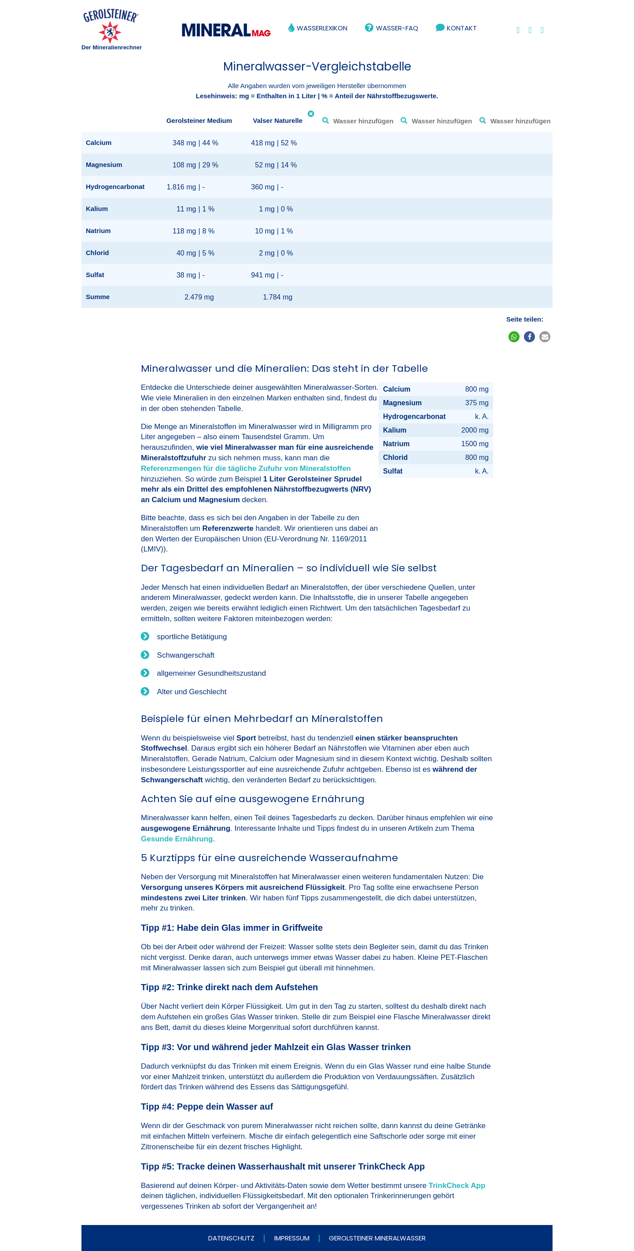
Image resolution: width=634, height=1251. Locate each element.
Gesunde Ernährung (177, 839)
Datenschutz (231, 1238)
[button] (514, 336)
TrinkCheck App (457, 1185)
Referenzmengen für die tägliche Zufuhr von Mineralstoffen (246, 468)
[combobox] (356, 121)
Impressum (292, 1238)
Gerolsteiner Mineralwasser (377, 1238)
